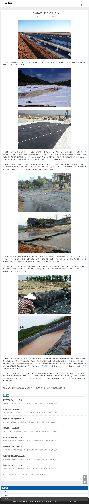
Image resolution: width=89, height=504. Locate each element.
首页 (10, 474)
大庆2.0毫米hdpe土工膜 (11, 428)
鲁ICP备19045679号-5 (66, 501)
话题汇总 (21, 474)
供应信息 (15, 474)
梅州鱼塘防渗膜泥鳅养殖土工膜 (14, 456)
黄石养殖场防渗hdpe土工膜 (12, 465)
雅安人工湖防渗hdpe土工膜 (12, 400)
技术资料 (5, 495)
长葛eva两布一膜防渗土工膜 (12, 409)
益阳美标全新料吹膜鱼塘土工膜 (14, 419)
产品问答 (5, 491)
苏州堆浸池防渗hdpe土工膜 (12, 447)
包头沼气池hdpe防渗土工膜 (12, 437)
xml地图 (74, 501)
